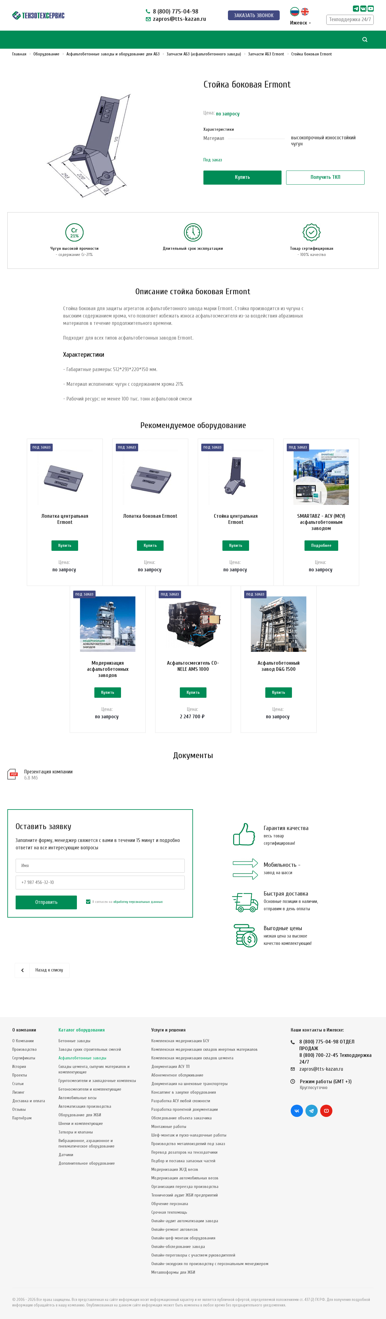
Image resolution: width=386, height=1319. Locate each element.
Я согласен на (124, 901)
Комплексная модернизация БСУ (180, 1040)
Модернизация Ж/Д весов (174, 1169)
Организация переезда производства (184, 1186)
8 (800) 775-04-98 (175, 11)
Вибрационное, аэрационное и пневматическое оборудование (87, 1143)
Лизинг (18, 1092)
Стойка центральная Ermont (236, 519)
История (19, 1066)
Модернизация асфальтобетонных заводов (107, 669)
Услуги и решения (168, 1030)
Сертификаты (23, 1058)
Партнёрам (22, 1118)
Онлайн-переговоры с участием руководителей (193, 1255)
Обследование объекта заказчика (181, 1118)
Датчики (66, 1154)
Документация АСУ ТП (170, 1066)
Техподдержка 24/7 (350, 19)
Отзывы (19, 1109)
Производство (24, 1049)
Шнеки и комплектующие (81, 1123)
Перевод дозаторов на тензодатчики (184, 1152)
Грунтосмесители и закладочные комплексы (97, 1080)
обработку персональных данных (138, 902)
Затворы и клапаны (76, 1132)
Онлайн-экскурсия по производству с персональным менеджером (209, 1263)
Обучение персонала (169, 1203)
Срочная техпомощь (169, 1212)
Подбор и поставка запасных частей (183, 1160)
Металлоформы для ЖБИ (173, 1272)
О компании (24, 1030)
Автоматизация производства (85, 1106)
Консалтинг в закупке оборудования (183, 1092)
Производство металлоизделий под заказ (188, 1143)
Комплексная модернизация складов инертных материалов (204, 1049)
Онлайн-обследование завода (178, 1246)
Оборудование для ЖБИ (80, 1115)
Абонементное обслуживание (177, 1075)
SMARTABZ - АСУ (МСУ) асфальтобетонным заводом (321, 522)
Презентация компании (48, 772)
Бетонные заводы (74, 1040)
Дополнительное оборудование (87, 1163)
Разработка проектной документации (184, 1109)
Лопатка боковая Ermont (150, 516)
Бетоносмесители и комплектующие (90, 1089)
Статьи (18, 1083)
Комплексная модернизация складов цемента (192, 1058)
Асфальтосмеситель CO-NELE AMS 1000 (193, 666)
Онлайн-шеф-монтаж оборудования (183, 1238)
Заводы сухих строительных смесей (90, 1049)
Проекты (19, 1075)
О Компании (23, 1040)
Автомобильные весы (77, 1097)
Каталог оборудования (82, 1030)
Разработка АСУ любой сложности (180, 1100)
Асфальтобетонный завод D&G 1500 (279, 666)
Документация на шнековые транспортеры (189, 1083)
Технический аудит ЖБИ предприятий (184, 1195)
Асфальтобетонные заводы (82, 1058)
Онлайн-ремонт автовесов (174, 1229)
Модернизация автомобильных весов (184, 1178)
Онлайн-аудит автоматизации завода (184, 1220)
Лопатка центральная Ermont (64, 519)
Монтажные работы (168, 1126)
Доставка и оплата (28, 1100)
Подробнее (321, 545)
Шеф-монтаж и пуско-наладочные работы (188, 1135)
